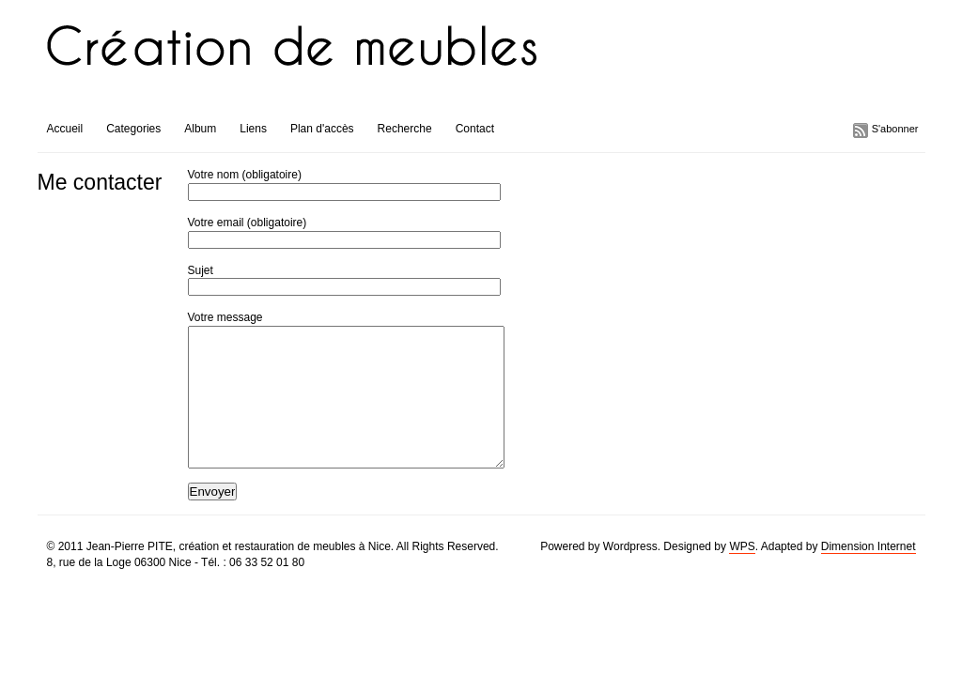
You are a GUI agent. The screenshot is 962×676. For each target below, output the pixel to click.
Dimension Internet (868, 574)
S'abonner (895, 128)
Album (200, 128)
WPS (741, 574)
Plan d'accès (322, 128)
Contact (475, 128)
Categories (133, 128)
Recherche (405, 128)
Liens (253, 128)
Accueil (65, 128)
